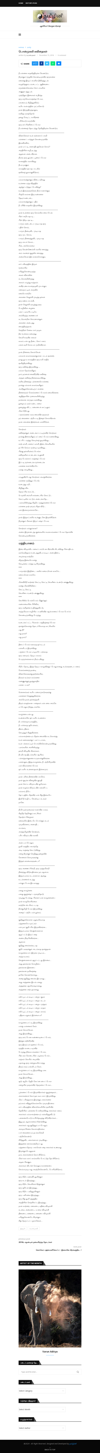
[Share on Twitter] (47, 63)
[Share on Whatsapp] (53, 63)
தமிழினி (72, 1443)
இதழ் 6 (22, 1228)
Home (21, 3)
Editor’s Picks (31, 3)
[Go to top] (50, 1449)
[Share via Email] (58, 63)
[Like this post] (36, 63)
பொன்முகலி (30, 55)
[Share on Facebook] (41, 63)
